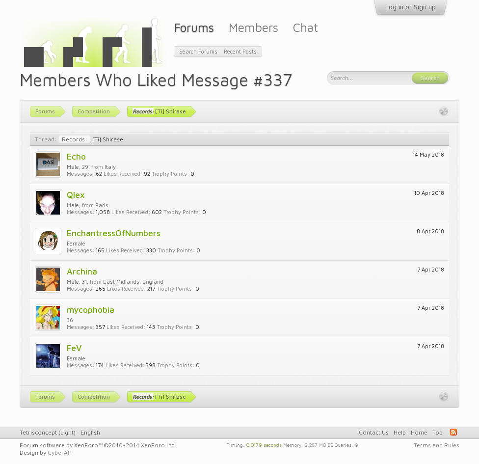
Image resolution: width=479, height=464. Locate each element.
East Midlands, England (133, 281)
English (90, 432)
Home (419, 432)
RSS (453, 432)
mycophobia (90, 309)
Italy (110, 167)
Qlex (76, 195)
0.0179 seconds (264, 444)
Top (437, 432)
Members (253, 27)
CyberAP (60, 452)
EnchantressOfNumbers (113, 233)
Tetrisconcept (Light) (48, 432)
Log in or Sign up (410, 7)
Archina (82, 271)
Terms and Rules (436, 445)
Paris (101, 205)
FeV (74, 348)
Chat (305, 27)
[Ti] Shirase (90, 139)
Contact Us (374, 432)
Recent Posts (240, 51)
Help (400, 432)
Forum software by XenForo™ (98, 445)
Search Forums (198, 51)
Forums (194, 27)
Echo (76, 156)
